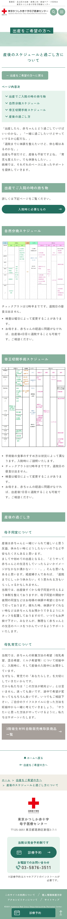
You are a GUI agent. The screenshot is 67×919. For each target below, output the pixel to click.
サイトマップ (51, 899)
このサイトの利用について (20, 895)
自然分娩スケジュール (24, 103)
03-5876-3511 (36, 867)
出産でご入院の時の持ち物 (27, 96)
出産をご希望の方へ (35, 765)
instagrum (6, 912)
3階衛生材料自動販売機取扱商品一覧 (31, 731)
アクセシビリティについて (23, 899)
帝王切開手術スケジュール (27, 110)
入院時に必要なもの (32, 209)
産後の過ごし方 (20, 116)
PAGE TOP (60, 912)
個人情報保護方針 (52, 895)
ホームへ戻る (35, 758)
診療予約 (35, 913)
